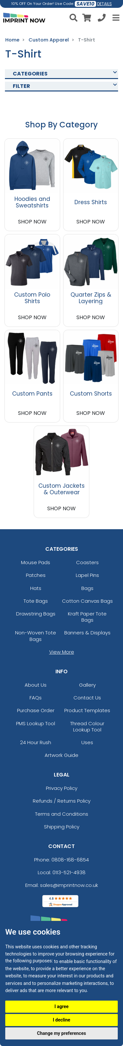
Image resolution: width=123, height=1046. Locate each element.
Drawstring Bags (35, 613)
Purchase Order (35, 710)
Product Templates (87, 710)
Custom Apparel (49, 40)
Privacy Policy (61, 788)
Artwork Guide (61, 755)
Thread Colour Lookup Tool (87, 726)
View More (61, 651)
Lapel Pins (87, 575)
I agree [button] (61, 1006)
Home (12, 40)
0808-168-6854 (70, 859)
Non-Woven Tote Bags (35, 635)
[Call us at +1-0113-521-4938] (102, 18)
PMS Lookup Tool (35, 723)
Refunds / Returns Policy (62, 800)
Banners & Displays (87, 632)
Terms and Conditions (61, 813)
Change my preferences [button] (61, 1033)
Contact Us (87, 697)
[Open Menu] (115, 17)
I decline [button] (61, 1019)
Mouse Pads (35, 562)
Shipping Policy (61, 826)
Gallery (87, 684)
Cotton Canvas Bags (87, 600)
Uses (87, 742)
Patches (36, 575)
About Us (36, 684)
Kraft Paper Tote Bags (87, 616)
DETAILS (104, 4)
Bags (87, 588)
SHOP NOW (32, 221)
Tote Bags (36, 600)
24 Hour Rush (35, 742)
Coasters (87, 562)
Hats (35, 588)
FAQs (36, 697)
